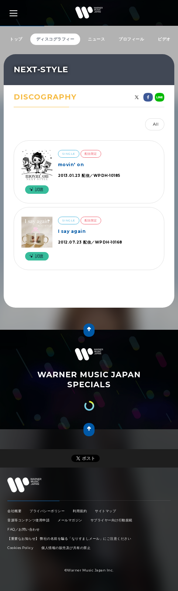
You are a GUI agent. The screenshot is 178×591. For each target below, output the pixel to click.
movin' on (71, 164)
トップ (16, 39)
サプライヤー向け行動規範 (111, 520)
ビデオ (164, 39)
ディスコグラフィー (55, 39)
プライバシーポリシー (47, 511)
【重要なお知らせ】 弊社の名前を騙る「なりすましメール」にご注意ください (69, 538)
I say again (72, 231)
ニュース (96, 39)
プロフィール (131, 39)
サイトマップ (105, 511)
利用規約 (80, 511)
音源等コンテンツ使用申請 (28, 520)
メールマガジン (70, 520)
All (156, 124)
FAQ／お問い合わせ (23, 529)
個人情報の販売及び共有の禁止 (65, 548)
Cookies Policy (20, 548)
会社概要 (14, 511)
